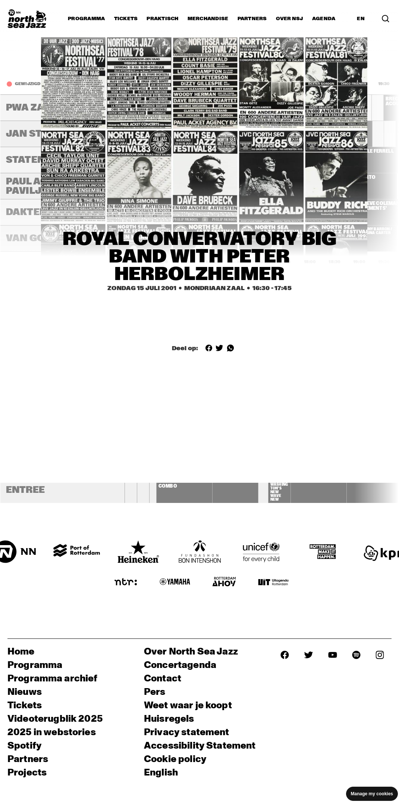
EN (361, 18)
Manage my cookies (372, 793)
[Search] (386, 19)
